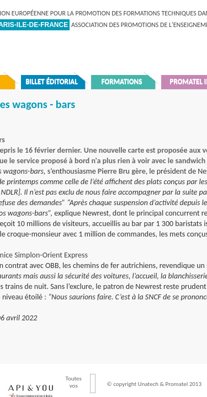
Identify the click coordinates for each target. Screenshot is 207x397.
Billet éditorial (51, 81)
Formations (122, 81)
